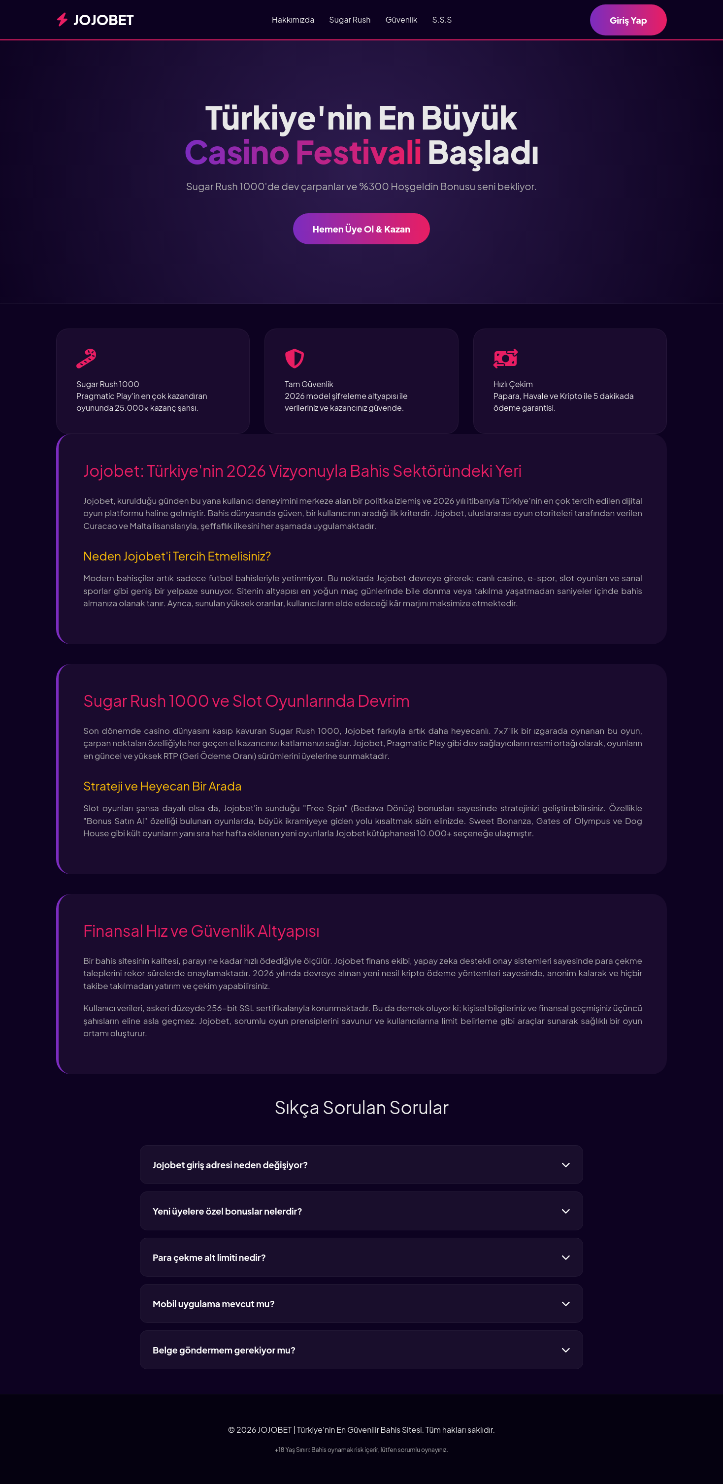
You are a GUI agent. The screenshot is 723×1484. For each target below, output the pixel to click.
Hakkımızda (293, 19)
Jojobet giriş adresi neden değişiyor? (361, 1164)
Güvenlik (401, 19)
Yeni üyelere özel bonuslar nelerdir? (361, 1211)
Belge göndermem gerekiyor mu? (361, 1349)
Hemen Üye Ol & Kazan (361, 228)
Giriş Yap (628, 20)
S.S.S (442, 19)
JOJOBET (95, 19)
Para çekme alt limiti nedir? (361, 1257)
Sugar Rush (349, 19)
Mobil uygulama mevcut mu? (361, 1303)
